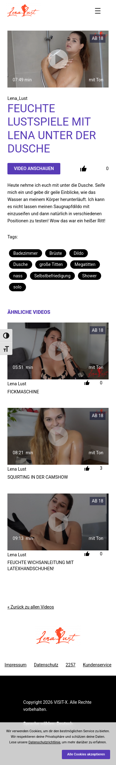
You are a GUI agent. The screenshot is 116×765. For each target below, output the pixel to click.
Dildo (79, 253)
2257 (70, 664)
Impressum (16, 664)
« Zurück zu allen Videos (30, 607)
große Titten (51, 264)
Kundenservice (97, 664)
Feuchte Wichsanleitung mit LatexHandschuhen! (40, 565)
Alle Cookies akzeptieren (86, 754)
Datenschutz (46, 664)
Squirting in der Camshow (37, 477)
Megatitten (85, 264)
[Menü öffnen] (97, 10)
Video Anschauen (34, 168)
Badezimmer (25, 253)
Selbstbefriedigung (52, 275)
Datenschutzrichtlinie (44, 742)
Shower (89, 275)
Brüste (55, 253)
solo (17, 286)
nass (18, 275)
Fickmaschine (23, 391)
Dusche (20, 264)
